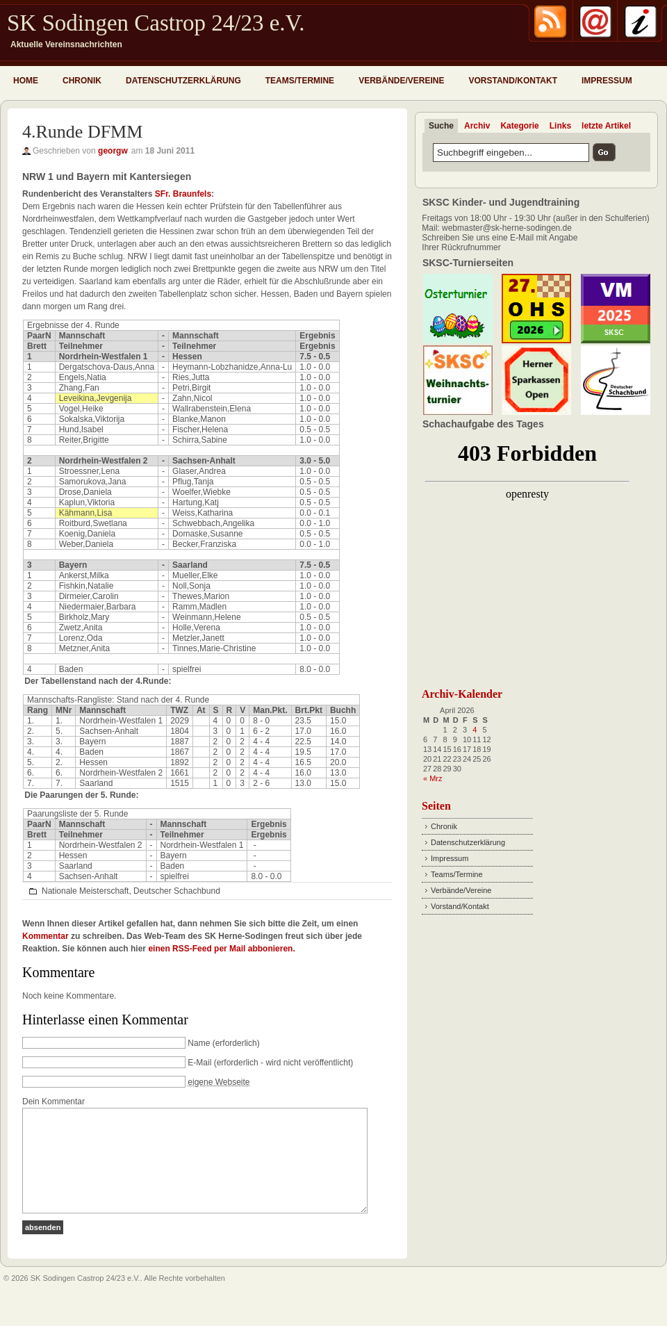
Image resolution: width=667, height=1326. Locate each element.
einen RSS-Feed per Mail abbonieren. (221, 948)
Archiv (477, 126)
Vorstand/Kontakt (512, 80)
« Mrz (433, 778)
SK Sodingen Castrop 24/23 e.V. (155, 22)
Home (25, 80)
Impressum (607, 80)
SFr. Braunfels (183, 194)
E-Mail (199, 1062)
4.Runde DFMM (82, 132)
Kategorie (519, 126)
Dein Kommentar (53, 1101)
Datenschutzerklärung (183, 80)
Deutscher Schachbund (176, 891)
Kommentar (45, 936)
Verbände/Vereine (401, 80)
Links (560, 126)
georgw (113, 151)
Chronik (82, 80)
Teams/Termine (299, 80)
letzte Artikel (606, 126)
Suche (441, 126)
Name (199, 1043)
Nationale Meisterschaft (85, 891)
